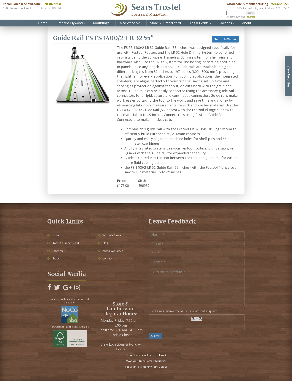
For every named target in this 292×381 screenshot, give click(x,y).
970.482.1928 (52, 4)
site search (230, 17)
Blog (103, 243)
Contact (105, 258)
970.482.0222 (280, 4)
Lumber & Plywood (70, 23)
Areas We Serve (110, 251)
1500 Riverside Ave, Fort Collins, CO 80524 (32, 8)
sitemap (129, 355)
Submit (155, 336)
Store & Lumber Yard (165, 23)
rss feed (154, 355)
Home (42, 23)
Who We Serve (131, 23)
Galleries (226, 23)
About (248, 23)
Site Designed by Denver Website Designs (146, 366)
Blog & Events (200, 23)
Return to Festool (225, 39)
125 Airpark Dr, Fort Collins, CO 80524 (263, 8)
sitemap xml (142, 355)
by (240, 17)
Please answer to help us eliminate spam (183, 310)
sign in (164, 355)
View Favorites (289, 77)
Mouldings (102, 23)
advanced (251, 17)
